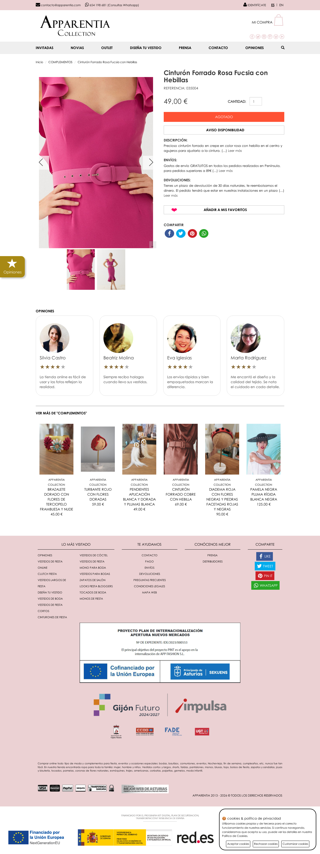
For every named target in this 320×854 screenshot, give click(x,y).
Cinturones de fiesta (52, 617)
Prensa (185, 48)
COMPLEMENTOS (60, 62)
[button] (268, 22)
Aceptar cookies (238, 843)
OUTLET (107, 48)
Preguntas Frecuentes (149, 580)
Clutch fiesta (47, 573)
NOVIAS (77, 48)
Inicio (39, 62)
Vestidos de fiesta (92, 561)
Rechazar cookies (266, 843)
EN (281, 5)
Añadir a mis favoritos (225, 210)
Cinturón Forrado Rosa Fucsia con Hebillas (107, 62)
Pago (149, 561)
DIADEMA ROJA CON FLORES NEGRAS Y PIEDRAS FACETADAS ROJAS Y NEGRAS (222, 499)
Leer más (235, 151)
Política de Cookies (234, 835)
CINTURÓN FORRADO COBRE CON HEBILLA (181, 494)
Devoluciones (149, 573)
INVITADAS (44, 48)
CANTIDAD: (237, 101)
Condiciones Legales (149, 586)
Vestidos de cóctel (94, 555)
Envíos (149, 567)
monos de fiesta (91, 598)
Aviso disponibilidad (225, 130)
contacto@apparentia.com (58, 5)
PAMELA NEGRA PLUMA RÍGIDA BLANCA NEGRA (263, 494)
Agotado (224, 117)
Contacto (218, 48)
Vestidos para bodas (95, 573)
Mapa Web (149, 592)
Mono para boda (93, 567)
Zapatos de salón (92, 580)
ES (272, 5)
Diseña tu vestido (145, 48)
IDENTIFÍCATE (254, 5)
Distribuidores (213, 561)
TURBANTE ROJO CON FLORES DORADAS (98, 494)
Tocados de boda (93, 592)
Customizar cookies (295, 843)
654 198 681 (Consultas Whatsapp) (112, 5)
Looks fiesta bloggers (96, 586)
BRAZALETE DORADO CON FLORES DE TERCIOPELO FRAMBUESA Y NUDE (56, 499)
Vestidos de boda (50, 598)
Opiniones (254, 48)
